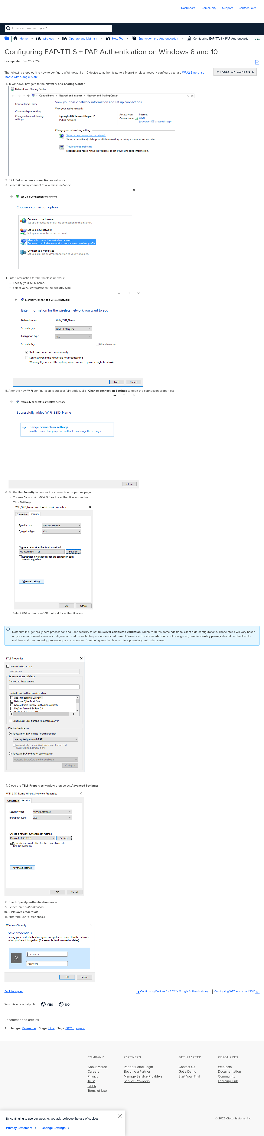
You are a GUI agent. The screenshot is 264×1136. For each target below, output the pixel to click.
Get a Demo (187, 1071)
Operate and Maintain (80, 38)
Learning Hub (228, 1081)
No (67, 1004)
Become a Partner (137, 1071)
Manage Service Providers (143, 1076)
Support (227, 8)
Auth (34, 77)
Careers (93, 1071)
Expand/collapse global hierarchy (9, 38)
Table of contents (236, 72)
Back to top (11, 991)
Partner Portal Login (138, 1067)
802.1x (69, 1028)
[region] (62, 1123)
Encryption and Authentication (155, 38)
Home (20, 38)
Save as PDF (257, 62)
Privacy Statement (19, 1128)
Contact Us (187, 1067)
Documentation (229, 1071)
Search (8, 29)
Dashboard (188, 8)
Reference (29, 1028)
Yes (50, 1004)
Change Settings (54, 1128)
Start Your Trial (189, 1076)
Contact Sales (248, 8)
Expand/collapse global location (257, 37)
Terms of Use (97, 1091)
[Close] (120, 1116)
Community (209, 8)
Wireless (45, 38)
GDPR (92, 1086)
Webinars (225, 1067)
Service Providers (137, 1081)
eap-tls (80, 1028)
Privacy (93, 1076)
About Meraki (98, 1067)
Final (51, 1028)
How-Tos (115, 38)
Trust (91, 1081)
